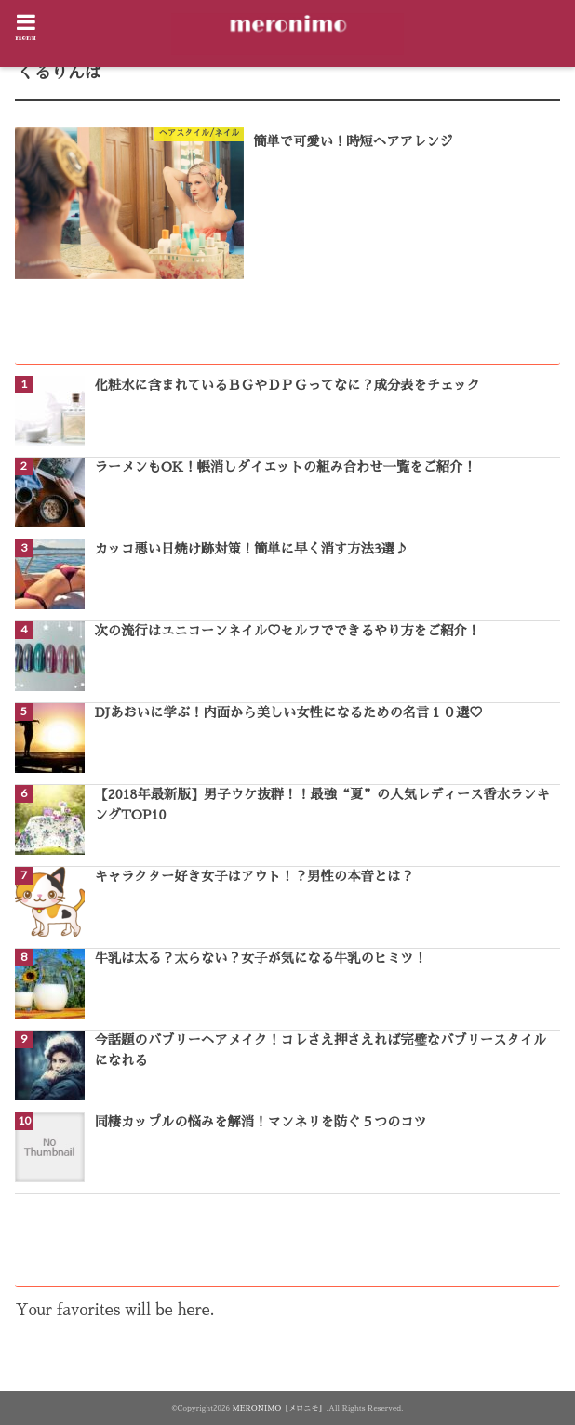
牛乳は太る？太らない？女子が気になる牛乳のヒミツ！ (260, 958)
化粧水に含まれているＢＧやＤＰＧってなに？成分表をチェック (287, 385)
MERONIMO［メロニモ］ (279, 1408)
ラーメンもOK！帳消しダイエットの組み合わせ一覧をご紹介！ (284, 466)
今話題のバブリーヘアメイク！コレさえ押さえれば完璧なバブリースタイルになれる (320, 1049)
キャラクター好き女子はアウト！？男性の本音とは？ (253, 876)
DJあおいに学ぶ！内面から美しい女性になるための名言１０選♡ (288, 712)
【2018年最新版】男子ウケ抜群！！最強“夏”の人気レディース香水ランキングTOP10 (321, 804)
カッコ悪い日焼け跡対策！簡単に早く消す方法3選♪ (251, 548)
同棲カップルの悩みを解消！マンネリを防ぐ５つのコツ (260, 1121)
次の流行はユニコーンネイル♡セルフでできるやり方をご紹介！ (287, 630)
